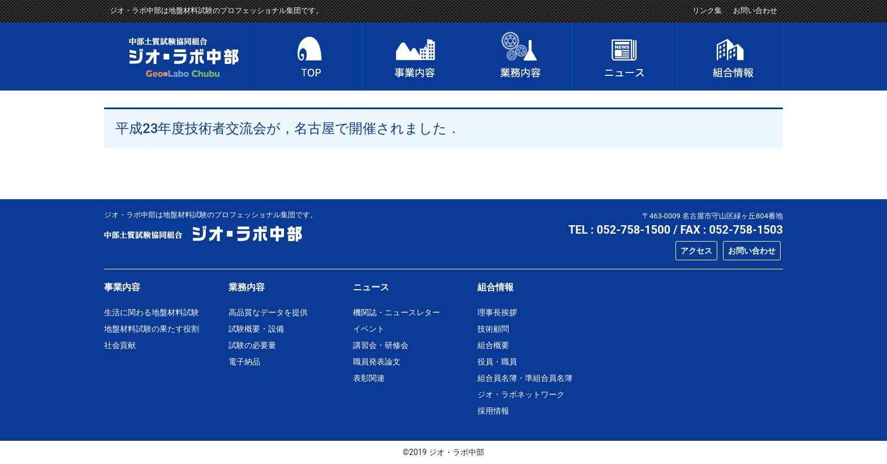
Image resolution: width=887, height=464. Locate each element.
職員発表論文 (377, 361)
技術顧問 (493, 328)
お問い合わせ (755, 10)
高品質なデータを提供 (268, 312)
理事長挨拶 (497, 312)
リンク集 (707, 10)
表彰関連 (369, 378)
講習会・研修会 (380, 345)
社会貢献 (120, 345)
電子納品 (244, 361)
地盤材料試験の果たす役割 (151, 328)
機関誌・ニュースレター (396, 312)
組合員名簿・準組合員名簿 (524, 378)
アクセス (696, 250)
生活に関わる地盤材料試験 (151, 312)
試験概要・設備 (256, 328)
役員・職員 (497, 361)
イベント (369, 328)
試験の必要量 (252, 345)
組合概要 (493, 345)
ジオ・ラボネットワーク (521, 394)
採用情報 (493, 410)
